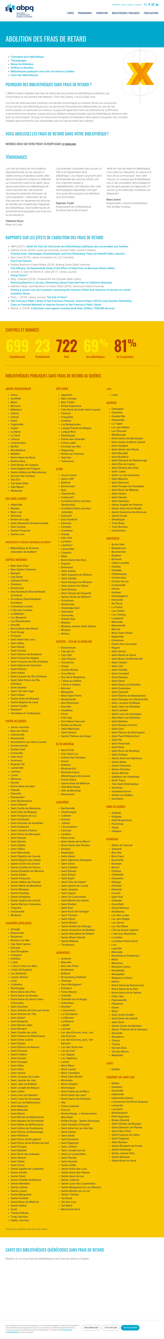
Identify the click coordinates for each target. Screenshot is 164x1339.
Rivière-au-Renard (71, 709)
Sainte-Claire (18, 1146)
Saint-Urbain (17, 680)
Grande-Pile (118, 413)
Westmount (67, 776)
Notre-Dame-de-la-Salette (126, 972)
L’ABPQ (70, 13)
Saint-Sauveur (69, 1132)
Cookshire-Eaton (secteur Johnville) (81, 502)
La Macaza (67, 993)
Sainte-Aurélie (19, 1142)
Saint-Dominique (121, 676)
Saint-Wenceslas (20, 833)
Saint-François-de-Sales (125, 1110)
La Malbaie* (17, 605)
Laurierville (17, 751)
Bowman (116, 847)
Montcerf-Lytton (121, 947)
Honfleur (15, 936)
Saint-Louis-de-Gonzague (25, 1071)
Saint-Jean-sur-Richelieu (125, 694)
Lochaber (117, 918)
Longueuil (117, 609)
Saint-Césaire (119, 652)
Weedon (65, 609)
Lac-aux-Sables (120, 424)
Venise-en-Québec (122, 780)
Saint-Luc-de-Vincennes (125, 470)
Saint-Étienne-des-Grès (125, 463)
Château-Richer (19, 576)
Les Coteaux (119, 605)
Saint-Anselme (19, 982)
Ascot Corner (68, 470)
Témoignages (18, 60)
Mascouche (67, 818)
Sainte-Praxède (19, 1167)
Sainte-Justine (19, 1157)
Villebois (116, 815)
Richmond (66, 556)
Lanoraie (66, 811)
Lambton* (66, 534)
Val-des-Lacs (68, 1171)
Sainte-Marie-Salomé (73, 915)
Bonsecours (68, 481)
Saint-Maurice (119, 474)
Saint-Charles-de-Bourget (126, 1099)
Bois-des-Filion (69, 943)
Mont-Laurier (68, 1042)
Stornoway (67, 602)
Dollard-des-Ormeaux (73, 740)
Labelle (65, 1000)
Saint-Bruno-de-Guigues (24, 460)
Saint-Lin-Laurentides (73, 875)
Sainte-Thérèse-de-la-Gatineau (129, 1007)
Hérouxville (118, 417)
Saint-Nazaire (119, 1117)
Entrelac (65, 800)
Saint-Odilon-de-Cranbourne (26, 1100)
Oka (63, 1075)
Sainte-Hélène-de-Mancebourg (28, 467)
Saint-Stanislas (120, 495)
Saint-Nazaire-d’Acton (124, 712)
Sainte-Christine (120, 755)
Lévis (14, 957)
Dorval (64, 744)
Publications (151, 13)
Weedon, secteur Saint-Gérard (78, 613)
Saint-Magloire (19, 1078)
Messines (117, 943)
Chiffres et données (22, 67)
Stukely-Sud (67, 606)
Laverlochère (18, 438)
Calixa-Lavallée (120, 555)
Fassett (116, 875)
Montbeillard (18, 446)
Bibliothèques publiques (126, 13)
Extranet (116, 5)
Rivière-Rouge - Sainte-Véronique (80, 1092)
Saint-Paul (66, 886)
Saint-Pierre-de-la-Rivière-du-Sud (29, 1114)
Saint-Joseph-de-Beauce (25, 1060)
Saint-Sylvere (18, 822)
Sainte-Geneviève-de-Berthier (77, 907)
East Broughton (19, 929)
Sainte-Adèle (68, 1135)
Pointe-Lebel (68, 438)
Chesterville (17, 719)
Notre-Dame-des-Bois (73, 549)
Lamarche (117, 1081)
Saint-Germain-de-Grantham (26, 804)
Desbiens (117, 1063)
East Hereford (69, 509)
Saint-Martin (17, 1085)
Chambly (116, 562)
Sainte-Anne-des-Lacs (73, 1139)
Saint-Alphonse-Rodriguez (76, 840)
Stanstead (66, 598)
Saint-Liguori (68, 872)
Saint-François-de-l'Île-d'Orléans (29, 651)
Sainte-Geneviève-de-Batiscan (129, 506)
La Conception (69, 989)
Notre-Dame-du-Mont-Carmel (128, 438)
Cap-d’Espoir (68, 644)
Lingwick (66, 541)
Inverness (16, 744)
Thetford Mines (19, 1182)
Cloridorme (67, 648)
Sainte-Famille (19, 690)
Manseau (16, 761)
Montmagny (17, 964)
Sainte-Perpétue (20, 872)
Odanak (15, 772)
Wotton (65, 620)
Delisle (115, 1060)
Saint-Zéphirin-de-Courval (25, 836)
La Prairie (117, 598)
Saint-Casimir (18, 641)
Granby (65, 524)
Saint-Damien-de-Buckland (25, 644)
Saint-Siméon (18, 673)
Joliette (65, 804)
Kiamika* (66, 982)
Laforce (15, 435)
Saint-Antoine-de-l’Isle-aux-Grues (29, 986)
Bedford (65, 477)
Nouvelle (66, 691)
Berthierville (68, 790)
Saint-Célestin (18, 786)
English (138, 5)
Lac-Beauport (18, 608)
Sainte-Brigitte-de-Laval (24, 687)
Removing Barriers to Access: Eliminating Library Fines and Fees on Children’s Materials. (60, 281)
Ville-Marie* (17, 481)
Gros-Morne (68, 659)
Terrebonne (67, 922)
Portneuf (16, 626)
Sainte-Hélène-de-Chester (25, 861)
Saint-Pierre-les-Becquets (25, 815)
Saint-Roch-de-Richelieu (125, 737)
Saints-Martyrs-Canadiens (25, 883)
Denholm (117, 868)
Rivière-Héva (18, 456)
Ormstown (117, 630)
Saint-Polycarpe (120, 730)
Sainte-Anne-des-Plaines (75, 1142)
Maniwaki (117, 932)
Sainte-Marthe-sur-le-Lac (75, 1160)
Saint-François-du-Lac (23, 797)
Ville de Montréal (70, 772)
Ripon (115, 989)
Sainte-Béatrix (69, 900)
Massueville (118, 616)
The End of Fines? (57, 295)
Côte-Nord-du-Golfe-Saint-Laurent (80, 406)
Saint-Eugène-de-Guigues (25, 463)
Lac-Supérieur (69, 1032)
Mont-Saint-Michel (71, 1050)
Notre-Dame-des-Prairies (75, 825)
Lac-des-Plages (120, 900)
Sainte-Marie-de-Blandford (26, 865)
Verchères (117, 783)
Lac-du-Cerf (67, 1025)
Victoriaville (17, 890)
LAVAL (109, 386)
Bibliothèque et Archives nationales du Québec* (27, 537)
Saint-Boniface (120, 452)
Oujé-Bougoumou (121, 804)
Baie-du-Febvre (19, 715)
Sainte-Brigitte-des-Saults (25, 840)
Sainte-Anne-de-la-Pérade (126, 502)
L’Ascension (68, 985)
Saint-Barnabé (119, 449)
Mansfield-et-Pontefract (125, 936)
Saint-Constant (120, 662)
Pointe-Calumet (70, 1078)
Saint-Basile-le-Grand (123, 644)
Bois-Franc (118, 840)
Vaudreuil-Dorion (121, 776)
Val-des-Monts (120, 1029)
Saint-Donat (67, 1107)
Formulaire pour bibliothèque (27, 56)
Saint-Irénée (17, 662)
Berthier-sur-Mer (20, 918)
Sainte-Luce (17, 527)
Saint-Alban (17, 633)
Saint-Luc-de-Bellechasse (25, 1075)
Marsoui (65, 673)
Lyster (14, 758)
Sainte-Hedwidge (121, 1124)
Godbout (66, 417)
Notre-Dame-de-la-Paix (125, 968)
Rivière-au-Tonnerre (72, 449)
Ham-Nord (17, 740)
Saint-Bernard (18, 1003)
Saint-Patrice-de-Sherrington (128, 719)
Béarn (14, 399)
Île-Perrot (117, 594)
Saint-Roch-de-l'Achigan (74, 890)
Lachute (65, 1003)
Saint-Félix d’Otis (121, 1106)
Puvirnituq (117, 808)
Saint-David (118, 669)
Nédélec (15, 449)
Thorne (115, 1021)
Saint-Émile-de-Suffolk (124, 996)
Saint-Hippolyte (70, 1114)
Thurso (115, 1018)
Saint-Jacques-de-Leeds (24, 1050)
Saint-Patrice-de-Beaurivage (26, 1103)
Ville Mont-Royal (70, 769)
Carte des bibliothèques (24, 74)
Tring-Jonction (19, 1185)
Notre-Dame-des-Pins (23, 968)
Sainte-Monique (20, 868)
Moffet (15, 442)
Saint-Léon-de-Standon (24, 1068)
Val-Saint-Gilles (19, 478)
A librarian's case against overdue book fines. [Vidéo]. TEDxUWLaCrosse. (71, 306)
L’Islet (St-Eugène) (21, 946)
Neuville (15, 616)
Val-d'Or (15, 474)
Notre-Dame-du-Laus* (73, 1067)
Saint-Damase (119, 666)
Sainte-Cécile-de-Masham (126, 1004)
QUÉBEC (110, 1040)
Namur (115, 961)
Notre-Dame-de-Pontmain (75, 1071)
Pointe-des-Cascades (124, 634)
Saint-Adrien (68, 559)
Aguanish (66, 392)
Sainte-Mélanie (69, 918)
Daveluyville (17, 722)
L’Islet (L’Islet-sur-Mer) (24, 943)
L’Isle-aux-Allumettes (123, 915)
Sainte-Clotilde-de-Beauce (25, 1149)
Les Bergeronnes (70, 421)
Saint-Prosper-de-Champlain (127, 481)
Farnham (66, 516)
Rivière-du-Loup (20, 513)
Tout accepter (129, 1328)
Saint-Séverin (18, 1128)
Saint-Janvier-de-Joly (23, 1053)
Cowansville (118, 577)
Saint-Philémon (19, 1107)
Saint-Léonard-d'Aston (23, 811)
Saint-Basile (17, 637)
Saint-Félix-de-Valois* (73, 861)
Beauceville (17, 911)
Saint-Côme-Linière (22, 1014)
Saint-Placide (68, 1128)
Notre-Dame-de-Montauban (127, 434)
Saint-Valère (17, 829)
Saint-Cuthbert (69, 847)
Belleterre (16, 406)
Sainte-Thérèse (69, 1164)
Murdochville (68, 684)
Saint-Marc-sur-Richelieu (126, 705)
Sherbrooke (67, 591)
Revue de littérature (22, 63)
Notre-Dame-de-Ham (23, 769)
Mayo (115, 939)
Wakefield (117, 1032)
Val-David (66, 1167)
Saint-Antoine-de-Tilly (23, 989)
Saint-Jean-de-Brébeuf (23, 1057)
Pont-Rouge (17, 623)
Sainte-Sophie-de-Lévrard (25, 879)
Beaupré (15, 569)
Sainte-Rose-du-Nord (124, 1135)
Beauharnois (118, 541)
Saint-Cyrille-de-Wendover (25, 790)
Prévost (65, 1082)
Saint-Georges (19, 1035)
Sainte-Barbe (119, 748)
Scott (14, 1178)
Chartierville (68, 488)
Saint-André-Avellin (122, 993)
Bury (63, 484)
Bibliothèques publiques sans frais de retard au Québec (41, 71)
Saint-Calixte (68, 1103)
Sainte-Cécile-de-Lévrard (25, 843)
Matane (15, 502)
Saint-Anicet (118, 641)
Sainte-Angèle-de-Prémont (127, 499)
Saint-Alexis (67, 836)
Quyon (115, 986)
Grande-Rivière (69, 655)
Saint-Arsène (18, 520)
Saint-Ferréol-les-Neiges (25, 648)
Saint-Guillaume (19, 808)
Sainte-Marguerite (21, 1164)
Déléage (116, 865)
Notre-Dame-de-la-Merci (75, 1064)
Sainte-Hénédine (20, 1153)
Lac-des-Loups (120, 897)
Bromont (117, 552)
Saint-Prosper (18, 1117)
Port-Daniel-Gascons (72, 705)
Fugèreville (17, 421)
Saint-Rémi (118, 734)
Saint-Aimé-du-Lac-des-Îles (76, 1099)
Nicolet (15, 765)
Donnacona (17, 584)
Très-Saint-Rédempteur (125, 769)
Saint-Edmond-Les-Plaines (126, 1103)
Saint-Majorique (70, 712)
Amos (14, 392)
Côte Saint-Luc (69, 737)
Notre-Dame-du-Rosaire (24, 971)
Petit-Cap (66, 701)
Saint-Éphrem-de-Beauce (25, 1021)
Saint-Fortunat (19, 1025)
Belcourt (15, 403)
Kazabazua (118, 893)
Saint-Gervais (18, 1032)
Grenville (66, 971)
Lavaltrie (66, 815)
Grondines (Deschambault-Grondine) (31, 594)
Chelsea (116, 854)
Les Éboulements (20, 612)
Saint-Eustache (69, 1110)
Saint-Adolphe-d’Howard (75, 1096)
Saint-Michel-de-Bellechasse (27, 1089)
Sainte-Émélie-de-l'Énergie (76, 904)
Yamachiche (118, 524)
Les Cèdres (118, 602)
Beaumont (16, 914)
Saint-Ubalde (18, 826)
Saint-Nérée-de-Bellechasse (26, 1096)
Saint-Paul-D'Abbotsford (125, 723)
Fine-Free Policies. (21, 259)
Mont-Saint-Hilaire (122, 623)
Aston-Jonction (19, 711)
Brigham (116, 548)
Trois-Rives (118, 516)
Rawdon (65, 829)
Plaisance (117, 982)
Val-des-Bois (119, 1025)
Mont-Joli (16, 506)
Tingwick (16, 886)
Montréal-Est (68, 751)
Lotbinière (16, 961)
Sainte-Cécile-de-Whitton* (76, 584)
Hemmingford (119, 587)
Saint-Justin (118, 467)
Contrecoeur (119, 570)
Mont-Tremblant (70, 1046)
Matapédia (67, 676)
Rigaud (115, 637)
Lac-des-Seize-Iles (71, 1021)
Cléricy (14, 410)
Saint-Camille (68, 566)
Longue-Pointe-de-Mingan (75, 424)
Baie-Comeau (68, 396)
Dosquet (15, 925)
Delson (115, 580)
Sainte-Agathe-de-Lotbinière (27, 1139)
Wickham (16, 893)
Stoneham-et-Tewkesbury (25, 698)
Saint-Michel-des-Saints (74, 879)
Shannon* (16, 694)
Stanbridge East (70, 595)
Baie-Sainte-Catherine (23, 566)
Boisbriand (67, 946)
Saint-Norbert (69, 882)
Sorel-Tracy (118, 766)
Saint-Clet (117, 655)
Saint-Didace (68, 854)
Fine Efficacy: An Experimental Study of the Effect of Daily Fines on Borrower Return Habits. (62, 266)
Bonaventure (68, 634)
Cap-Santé (16, 573)
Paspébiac (67, 694)
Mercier (116, 619)
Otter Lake (117, 975)
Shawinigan (118, 513)
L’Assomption (69, 808)
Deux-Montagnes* (71, 960)
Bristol (115, 850)
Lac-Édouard (119, 427)
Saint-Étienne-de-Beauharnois (128, 684)
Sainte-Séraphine (20, 875)
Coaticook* (67, 492)
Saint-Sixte (118, 1000)
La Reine (15, 428)
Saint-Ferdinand (19, 801)
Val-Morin (66, 1174)
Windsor (65, 616)
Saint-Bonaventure (21, 783)
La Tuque (117, 420)
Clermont (16, 580)
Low (114, 925)
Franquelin (67, 413)
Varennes (117, 773)
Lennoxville (67, 538)
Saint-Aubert (18, 993)
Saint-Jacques (69, 868)
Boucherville (119, 545)
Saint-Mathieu (119, 709)
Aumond (116, 833)
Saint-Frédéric (19, 1028)
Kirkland (65, 747)
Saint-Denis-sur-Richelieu (126, 673)
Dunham (116, 584)
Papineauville (119, 979)
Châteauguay (119, 566)
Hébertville (118, 1071)
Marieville (117, 612)
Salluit (115, 812)
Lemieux (15, 754)
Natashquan (67, 431)
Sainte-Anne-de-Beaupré (24, 683)
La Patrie (66, 531)
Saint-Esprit (67, 857)
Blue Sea (116, 836)
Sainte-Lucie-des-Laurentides (77, 1153)
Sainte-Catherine (121, 751)
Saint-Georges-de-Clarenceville (129, 687)
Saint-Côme (67, 843)
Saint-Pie (117, 726)
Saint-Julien (17, 1064)
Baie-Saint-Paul (19, 562)
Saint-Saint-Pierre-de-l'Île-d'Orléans (30, 669)
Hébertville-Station (122, 1074)
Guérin (14, 424)
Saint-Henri (17, 1043)
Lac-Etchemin (18, 950)
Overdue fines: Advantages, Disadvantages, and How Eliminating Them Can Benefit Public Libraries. (66, 252)
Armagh (15, 907)
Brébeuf (65, 950)
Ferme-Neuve (69, 968)
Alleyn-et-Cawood (122, 829)
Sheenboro (118, 1014)
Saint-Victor (17, 1135)
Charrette (117, 410)
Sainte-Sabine (18, 1174)
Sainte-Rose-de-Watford (24, 1171)
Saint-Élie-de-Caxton (123, 459)
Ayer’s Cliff (67, 474)
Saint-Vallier (17, 1132)
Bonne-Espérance (71, 403)
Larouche (117, 1085)
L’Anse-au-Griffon (71, 666)
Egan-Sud (117, 879)
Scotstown (67, 588)
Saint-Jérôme (69, 1117)
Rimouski (16, 509)
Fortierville (17, 736)
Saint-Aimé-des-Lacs (22, 630)
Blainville (66, 939)
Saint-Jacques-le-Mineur (125, 691)
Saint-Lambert (120, 698)
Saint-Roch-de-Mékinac (125, 484)
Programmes (85, 13)
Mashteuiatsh (119, 1088)
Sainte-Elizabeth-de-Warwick (27, 850)
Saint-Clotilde (119, 659)
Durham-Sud (17, 733)
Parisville (16, 776)
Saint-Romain (68, 577)
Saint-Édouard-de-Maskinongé (129, 456)
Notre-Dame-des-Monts (24, 619)
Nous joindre (128, 5)
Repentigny (67, 833)
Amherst (66, 936)
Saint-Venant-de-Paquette (75, 581)
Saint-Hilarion (18, 658)
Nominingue (68, 1060)
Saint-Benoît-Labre (21, 1000)
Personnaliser (91, 1328)
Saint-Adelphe (119, 442)
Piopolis (65, 552)
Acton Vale (118, 537)
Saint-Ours (117, 716)
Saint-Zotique (119, 741)
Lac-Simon (118, 904)
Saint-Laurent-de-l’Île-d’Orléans (28, 666)
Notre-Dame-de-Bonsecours (128, 964)
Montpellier (118, 954)
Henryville (117, 591)
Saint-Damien (68, 850)
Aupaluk (116, 797)
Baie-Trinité (67, 399)
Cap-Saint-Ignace (20, 921)
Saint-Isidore (18, 1046)
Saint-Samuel (18, 818)
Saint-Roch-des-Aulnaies (24, 1125)
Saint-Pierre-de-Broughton (25, 1110)
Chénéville (117, 857)
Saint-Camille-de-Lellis (23, 1007)
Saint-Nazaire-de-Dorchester (27, 1092)
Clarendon (117, 861)
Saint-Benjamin (19, 996)
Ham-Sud (66, 527)
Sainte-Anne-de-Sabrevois (126, 744)
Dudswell (66, 506)
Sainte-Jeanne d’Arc (123, 1128)
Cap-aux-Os (67, 637)
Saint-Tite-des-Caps (22, 676)
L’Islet (14, 939)
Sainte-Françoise (20, 524)
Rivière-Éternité (120, 1096)
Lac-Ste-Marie (120, 907)
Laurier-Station (19, 953)
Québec (116, 1046)
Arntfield (15, 396)
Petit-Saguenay (120, 1092)
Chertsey (66, 957)
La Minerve (67, 996)
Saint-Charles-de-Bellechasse (27, 1010)
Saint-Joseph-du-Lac (73, 1121)
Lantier (65, 1035)
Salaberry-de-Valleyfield (125, 762)
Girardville (117, 1067)
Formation (102, 13)
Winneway (16, 485)
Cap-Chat (66, 641)
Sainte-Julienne (69, 1149)
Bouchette (117, 843)
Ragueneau (67, 446)
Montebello (118, 950)
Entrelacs (66, 964)
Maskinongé (118, 431)
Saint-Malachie (19, 1082)
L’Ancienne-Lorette (21, 598)
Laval (114, 392)
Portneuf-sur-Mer (71, 442)
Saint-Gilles (17, 1039)
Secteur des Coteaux (22, 471)
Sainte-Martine (120, 758)
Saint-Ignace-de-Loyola (74, 865)
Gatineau (116, 882)
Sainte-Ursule (119, 509)
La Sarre (15, 431)
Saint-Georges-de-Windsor (76, 570)
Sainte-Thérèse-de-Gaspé (75, 719)
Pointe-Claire (68, 762)
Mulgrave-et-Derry (122, 957)
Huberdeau (67, 978)
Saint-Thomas (69, 893)
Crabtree (66, 797)
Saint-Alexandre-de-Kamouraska (29, 516)
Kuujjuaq (116, 801)
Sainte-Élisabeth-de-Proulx (127, 1120)
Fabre (14, 417)
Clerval (14, 413)
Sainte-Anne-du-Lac (72, 1146)
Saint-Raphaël (18, 1121)
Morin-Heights (69, 1057)
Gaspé (64, 652)
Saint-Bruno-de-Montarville (127, 648)
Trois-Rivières (119, 520)
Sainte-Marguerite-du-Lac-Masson (80, 1156)
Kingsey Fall (17, 747)
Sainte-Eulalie (18, 854)
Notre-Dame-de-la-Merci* (75, 822)
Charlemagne (68, 793)
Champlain (117, 406)
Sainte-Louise (18, 1160)
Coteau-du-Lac (120, 573)
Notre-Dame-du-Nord (23, 453)
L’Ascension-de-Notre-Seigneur (129, 1078)
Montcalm (67, 1053)
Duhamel (116, 872)
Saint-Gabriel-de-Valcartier (26, 655)
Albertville (16, 499)
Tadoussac (67, 456)
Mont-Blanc (67, 1039)
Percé (64, 698)
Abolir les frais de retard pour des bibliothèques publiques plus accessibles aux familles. (75, 245)
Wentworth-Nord (70, 1178)
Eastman (66, 513)
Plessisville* (18, 779)
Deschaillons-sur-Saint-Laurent (28, 726)
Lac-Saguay (67, 1028)
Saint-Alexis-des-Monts (125, 445)
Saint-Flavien (18, 1018)
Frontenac (67, 520)
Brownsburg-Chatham (73, 953)
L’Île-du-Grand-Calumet (124, 911)
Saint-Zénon (68, 897)
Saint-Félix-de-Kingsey (23, 793)
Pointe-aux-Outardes (72, 435)
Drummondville (19, 729)
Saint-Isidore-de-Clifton (74, 573)
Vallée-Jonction (20, 1189)
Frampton (16, 932)
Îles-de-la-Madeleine (72, 662)
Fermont (66, 410)
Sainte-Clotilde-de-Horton (25, 847)
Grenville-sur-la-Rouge (73, 975)
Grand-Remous (120, 890)
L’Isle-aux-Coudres (21, 601)
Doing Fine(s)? (19, 274)
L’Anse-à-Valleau (70, 669)
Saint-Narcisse (120, 477)
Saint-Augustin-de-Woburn (76, 563)
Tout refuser (110, 1328)
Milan (64, 545)
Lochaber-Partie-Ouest (124, 922)
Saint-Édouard (119, 680)
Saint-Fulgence (120, 1113)
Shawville (117, 1011)
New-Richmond (70, 687)
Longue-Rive (68, 428)
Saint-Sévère (119, 488)
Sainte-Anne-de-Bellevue (75, 765)
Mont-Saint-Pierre (71, 680)
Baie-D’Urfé (67, 733)
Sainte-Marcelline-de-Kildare (77, 911)
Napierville (118, 627)
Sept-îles (66, 453)
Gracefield (117, 886)
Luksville (116, 929)
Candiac (116, 559)
